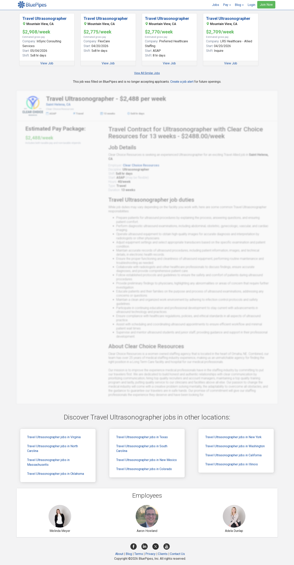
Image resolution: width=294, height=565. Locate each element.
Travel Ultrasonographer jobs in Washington (235, 446)
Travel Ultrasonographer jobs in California (233, 455)
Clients (163, 554)
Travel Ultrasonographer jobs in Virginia (54, 437)
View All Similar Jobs (147, 73)
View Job (46, 63)
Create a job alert (182, 81)
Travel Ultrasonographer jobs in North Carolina (52, 448)
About (119, 554)
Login (251, 5)
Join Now (266, 4)
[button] (227, 5)
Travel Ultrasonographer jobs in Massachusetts (48, 462)
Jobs (215, 5)
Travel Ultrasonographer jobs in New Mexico (146, 460)
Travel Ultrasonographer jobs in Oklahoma (55, 474)
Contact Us (177, 554)
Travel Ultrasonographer (44, 18)
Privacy (150, 554)
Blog (129, 554)
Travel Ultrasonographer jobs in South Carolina (141, 448)
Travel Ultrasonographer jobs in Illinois (231, 464)
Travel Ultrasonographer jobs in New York (233, 437)
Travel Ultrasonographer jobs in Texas (142, 437)
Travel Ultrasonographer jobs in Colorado (144, 469)
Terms (138, 554)
